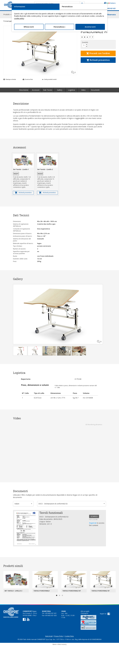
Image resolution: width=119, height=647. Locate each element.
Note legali (49, 637)
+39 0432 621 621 (110, 8)
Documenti (95, 91)
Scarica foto (28, 80)
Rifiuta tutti (29, 27)
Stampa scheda (9, 80)
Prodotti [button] (7, 15)
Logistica (71, 91)
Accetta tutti (90, 27)
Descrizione (23, 91)
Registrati (93, 524)
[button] (23, 504)
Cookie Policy (69, 637)
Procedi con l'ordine (98, 54)
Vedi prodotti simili (49, 80)
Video (83, 91)
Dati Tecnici (47, 91)
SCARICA (94, 517)
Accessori (35, 91)
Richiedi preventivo (98, 61)
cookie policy (19, 18)
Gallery (59, 91)
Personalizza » (59, 27)
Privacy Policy (58, 637)
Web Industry (62, 645)
